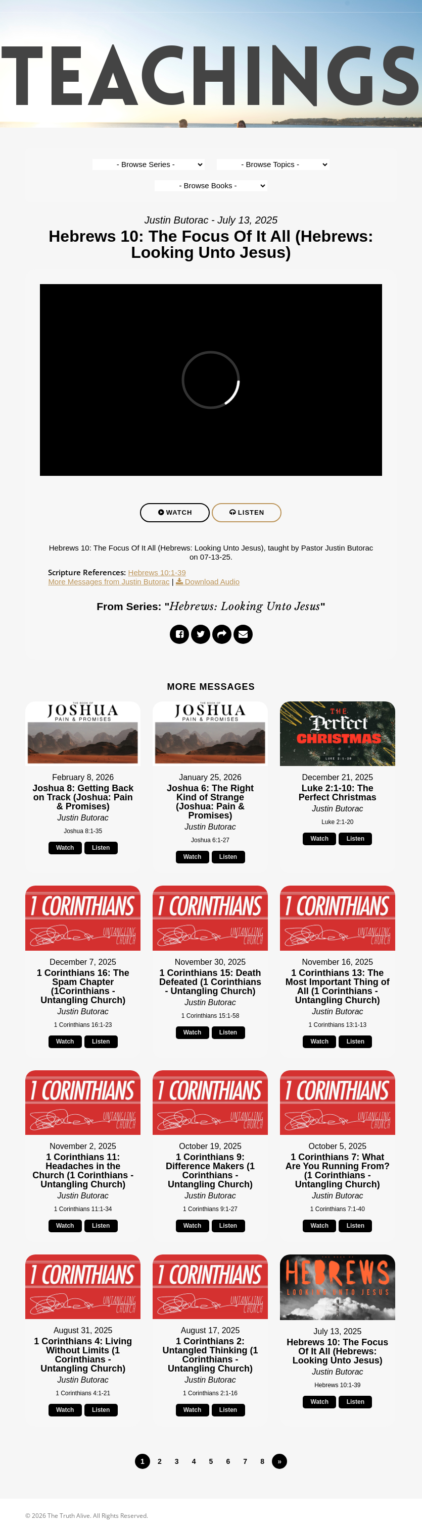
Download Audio (212, 582)
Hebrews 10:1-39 (157, 573)
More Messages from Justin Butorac (108, 582)
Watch (179, 513)
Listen (251, 513)
